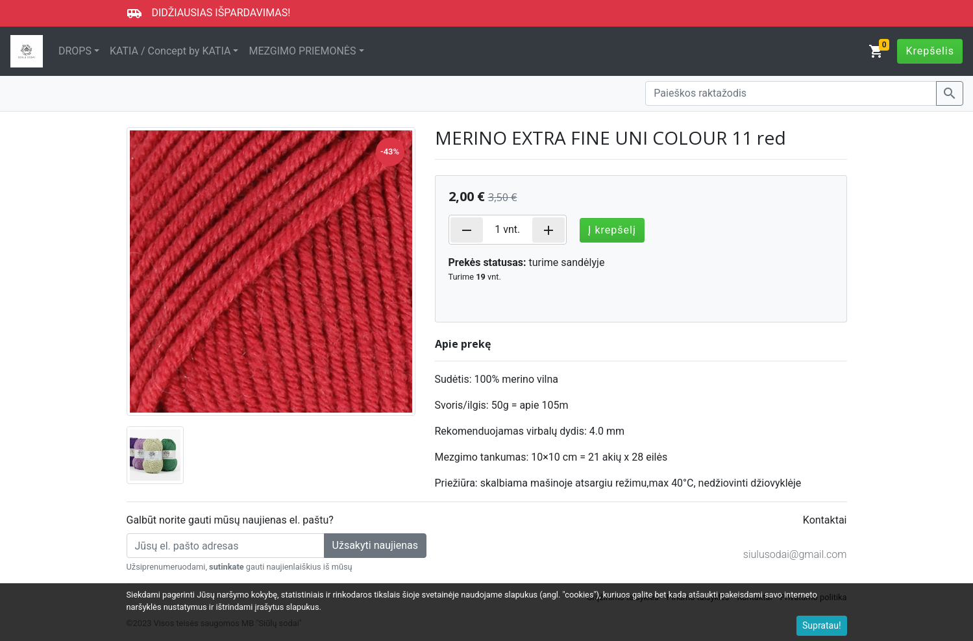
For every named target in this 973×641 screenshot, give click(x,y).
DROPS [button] (75, 51)
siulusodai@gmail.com (795, 554)
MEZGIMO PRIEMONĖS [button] (302, 51)
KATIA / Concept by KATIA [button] (170, 51)
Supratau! (821, 625)
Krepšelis (929, 51)
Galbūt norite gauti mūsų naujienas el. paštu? (230, 520)
